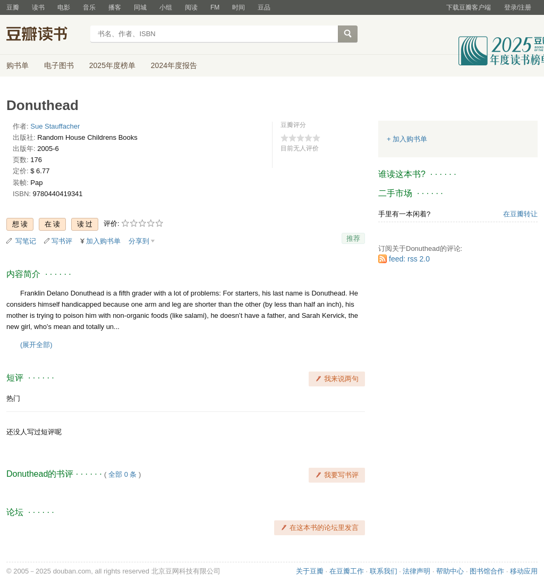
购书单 (17, 65)
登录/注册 (517, 7)
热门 (13, 398)
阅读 (191, 7)
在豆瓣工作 (346, 571)
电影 (63, 7)
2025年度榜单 (112, 65)
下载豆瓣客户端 (468, 7)
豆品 (264, 7)
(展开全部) (36, 345)
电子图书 (59, 65)
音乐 (89, 7)
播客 (114, 7)
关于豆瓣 (310, 571)
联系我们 (383, 571)
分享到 (139, 241)
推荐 (353, 238)
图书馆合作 (487, 571)
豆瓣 (12, 7)
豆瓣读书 (44, 35)
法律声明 (416, 571)
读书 (38, 7)
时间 (238, 7)
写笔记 (25, 241)
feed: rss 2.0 (409, 259)
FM (214, 7)
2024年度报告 (174, 65)
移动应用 (524, 571)
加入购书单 (103, 241)
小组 (165, 7)
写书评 (62, 241)
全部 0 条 (122, 474)
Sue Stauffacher (55, 126)
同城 (140, 7)
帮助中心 (450, 571)
